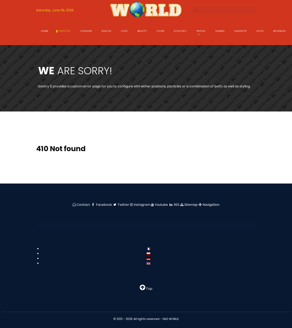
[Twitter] (121, 204)
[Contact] (82, 204)
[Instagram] (140, 204)
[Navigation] (209, 204)
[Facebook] (102, 204)
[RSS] (174, 204)
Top (146, 288)
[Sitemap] (189, 204)
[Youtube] (160, 204)
